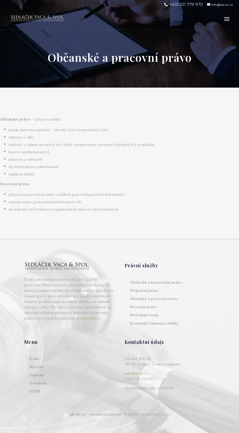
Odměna (36, 375)
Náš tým (36, 366)
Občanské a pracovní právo (153, 298)
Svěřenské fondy (144, 315)
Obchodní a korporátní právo (156, 282)
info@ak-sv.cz (137, 373)
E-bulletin (38, 383)
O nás (34, 358)
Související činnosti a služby (154, 323)
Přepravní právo (144, 290)
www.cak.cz (90, 318)
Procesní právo (143, 306)
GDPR (34, 391)
